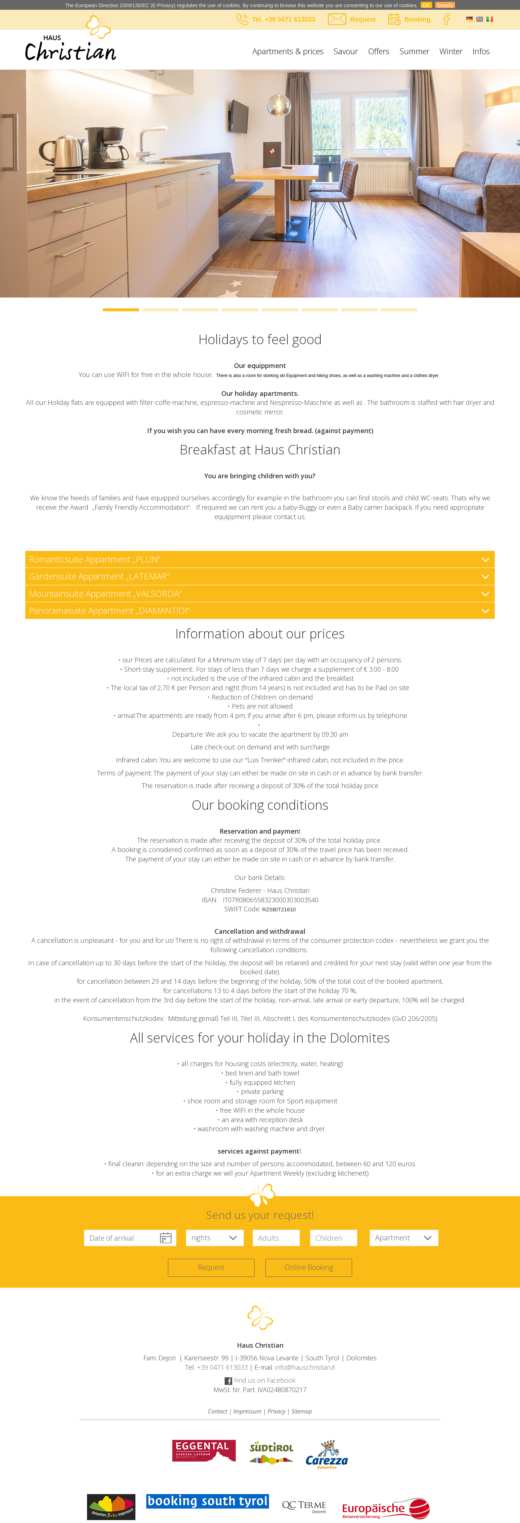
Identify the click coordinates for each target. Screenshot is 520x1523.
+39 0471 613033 (290, 19)
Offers (378, 51)
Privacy (276, 1411)
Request (363, 19)
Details (445, 5)
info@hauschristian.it (305, 1367)
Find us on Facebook (260, 1380)
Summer (414, 51)
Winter (451, 51)
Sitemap (301, 1411)
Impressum (247, 1411)
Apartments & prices (288, 51)
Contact (217, 1411)
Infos (481, 51)
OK (426, 5)
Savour (346, 51)
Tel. (258, 19)
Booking (417, 19)
